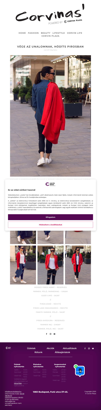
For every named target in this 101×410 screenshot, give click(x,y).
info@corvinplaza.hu (13, 392)
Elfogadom (50, 217)
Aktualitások (70, 348)
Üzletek (31, 348)
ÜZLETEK (18, 383)
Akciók (50, 348)
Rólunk (38, 352)
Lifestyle (59, 33)
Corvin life (74, 33)
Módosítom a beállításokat (50, 225)
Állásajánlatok (62, 352)
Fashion (33, 33)
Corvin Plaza (50, 36)
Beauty (45, 33)
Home (22, 33)
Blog (51, 50)
